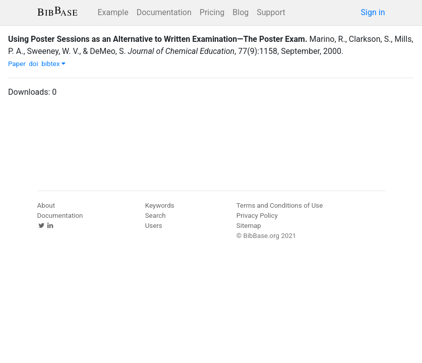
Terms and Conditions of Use (279, 205)
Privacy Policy (257, 215)
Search (155, 215)
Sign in (373, 12)
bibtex (53, 64)
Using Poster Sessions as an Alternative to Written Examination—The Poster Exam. (158, 39)
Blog (240, 12)
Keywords (159, 205)
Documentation (164, 12)
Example (113, 12)
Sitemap (248, 225)
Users (153, 225)
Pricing (212, 12)
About (46, 205)
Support (271, 12)
